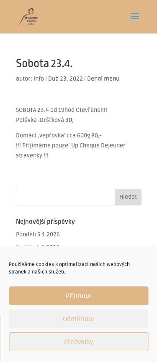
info (38, 78)
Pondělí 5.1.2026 (38, 234)
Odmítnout (79, 319)
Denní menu (103, 78)
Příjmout (79, 296)
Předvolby (78, 342)
